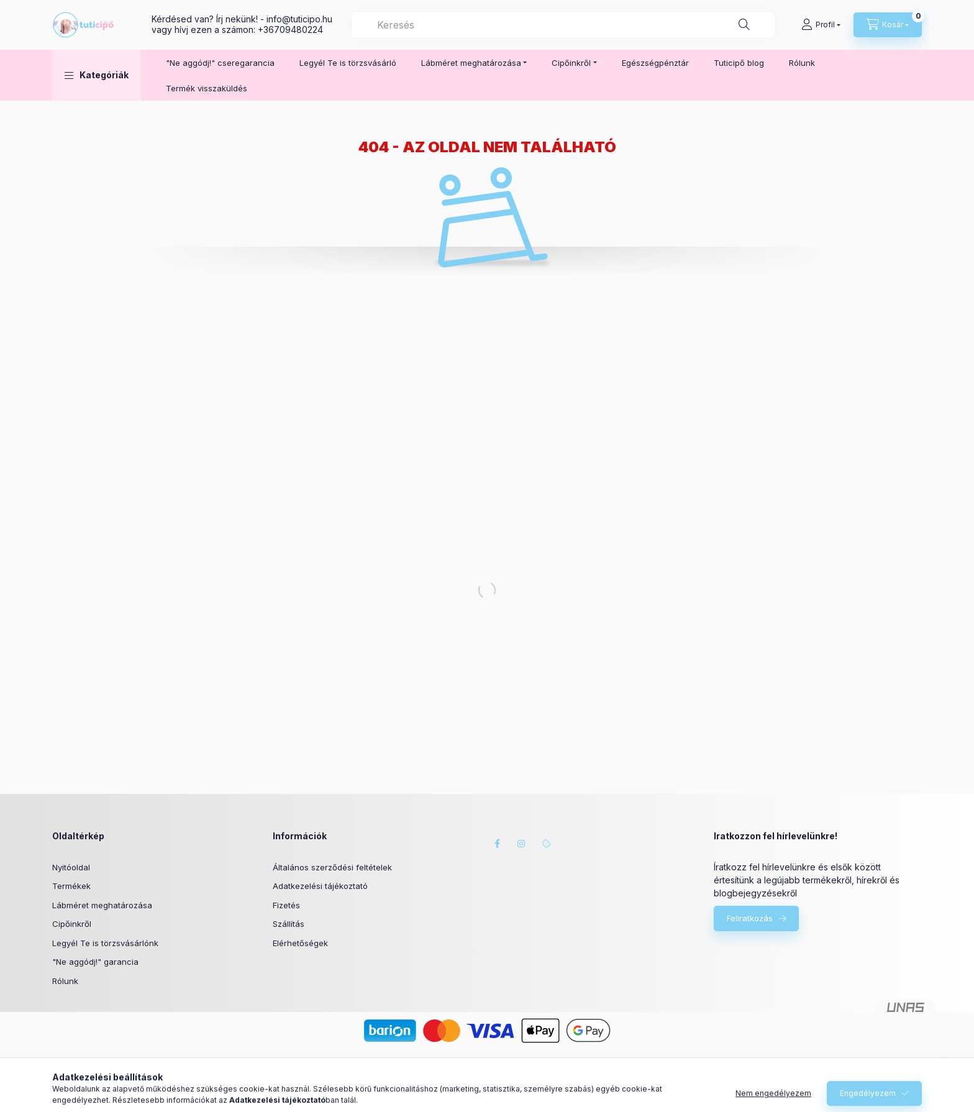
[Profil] (820, 24)
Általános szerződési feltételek (332, 867)
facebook (497, 843)
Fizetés (286, 905)
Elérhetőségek (300, 943)
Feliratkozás (750, 918)
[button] (96, 75)
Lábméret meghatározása (102, 905)
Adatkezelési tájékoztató (320, 886)
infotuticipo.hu (299, 19)
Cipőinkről (71, 924)
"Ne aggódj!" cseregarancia (220, 63)
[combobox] (563, 24)
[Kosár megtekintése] (887, 24)
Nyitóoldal (71, 867)
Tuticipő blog (739, 63)
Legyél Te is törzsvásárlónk (105, 943)
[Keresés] (744, 25)
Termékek (71, 886)
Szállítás (288, 924)
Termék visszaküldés (206, 88)
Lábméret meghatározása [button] (471, 63)
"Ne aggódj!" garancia (95, 962)
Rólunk (802, 63)
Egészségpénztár (655, 63)
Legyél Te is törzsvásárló (347, 63)
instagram (521, 843)
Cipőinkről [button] (571, 63)
